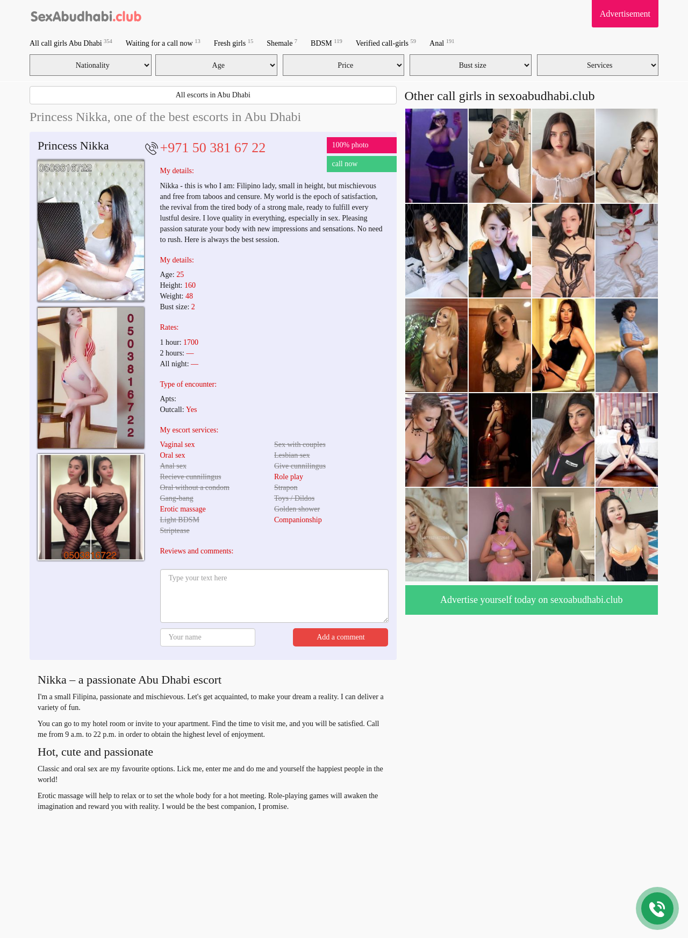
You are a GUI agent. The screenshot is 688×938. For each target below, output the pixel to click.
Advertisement (625, 13)
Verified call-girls (386, 42)
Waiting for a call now (163, 42)
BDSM (326, 42)
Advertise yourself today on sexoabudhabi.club (531, 599)
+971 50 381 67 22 (213, 147)
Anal (441, 42)
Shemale (282, 42)
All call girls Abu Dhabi (71, 42)
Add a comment (340, 637)
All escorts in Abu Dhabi (213, 95)
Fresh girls (234, 42)
